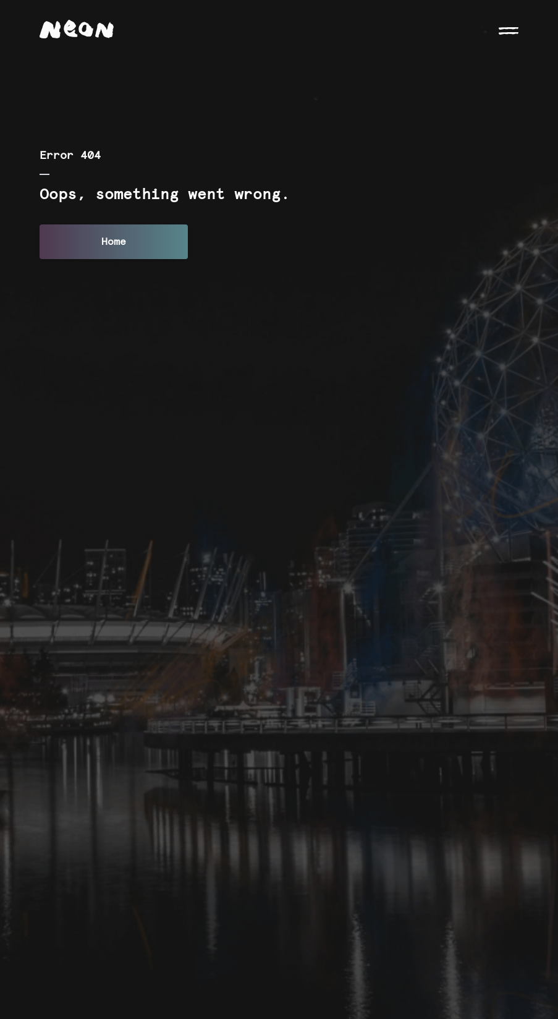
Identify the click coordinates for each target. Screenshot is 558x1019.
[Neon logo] (77, 29)
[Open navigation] (508, 30)
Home (113, 242)
